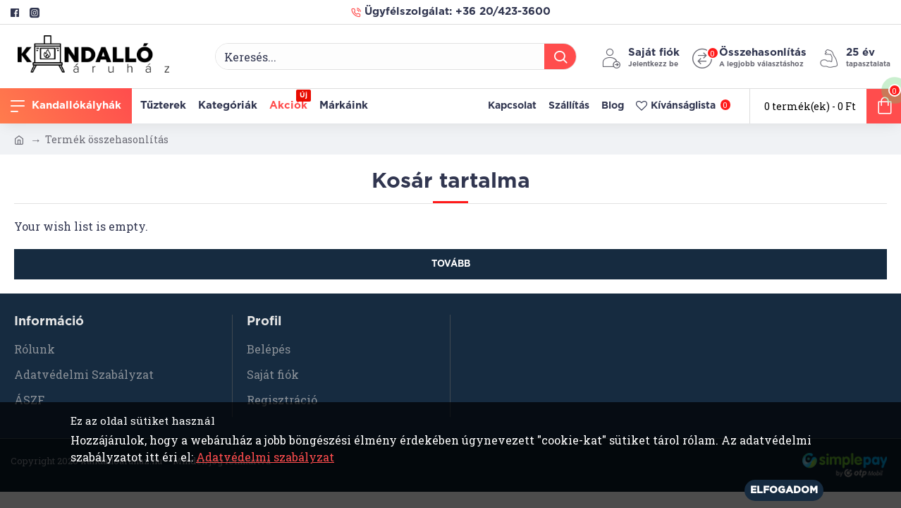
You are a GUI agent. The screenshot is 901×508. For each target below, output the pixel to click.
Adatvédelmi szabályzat (265, 456)
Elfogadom (784, 490)
